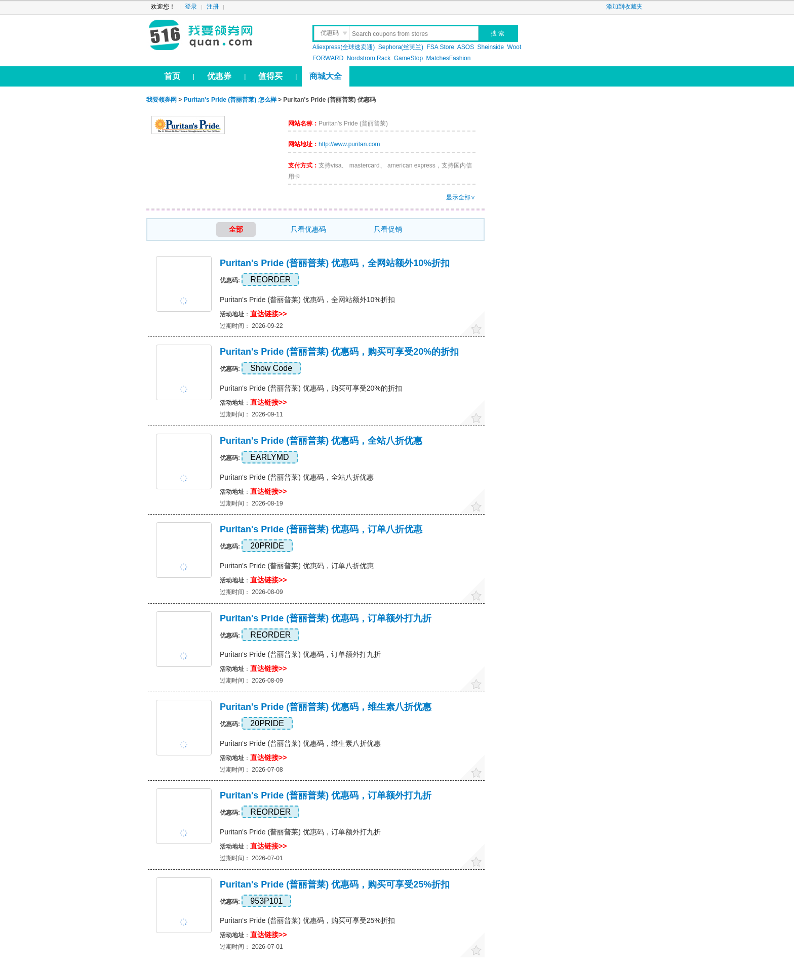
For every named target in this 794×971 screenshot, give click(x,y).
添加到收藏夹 (624, 6)
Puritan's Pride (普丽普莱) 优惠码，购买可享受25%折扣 (335, 884)
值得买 (270, 76)
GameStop (408, 58)
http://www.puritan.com (349, 144)
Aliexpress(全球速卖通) (343, 47)
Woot (514, 47)
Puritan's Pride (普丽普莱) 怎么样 (230, 99)
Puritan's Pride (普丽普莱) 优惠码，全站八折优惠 (321, 441)
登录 (191, 6)
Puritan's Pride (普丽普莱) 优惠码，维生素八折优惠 (325, 707)
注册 (213, 6)
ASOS (465, 47)
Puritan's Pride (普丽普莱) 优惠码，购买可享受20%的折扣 (339, 352)
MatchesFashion (448, 58)
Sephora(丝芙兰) (400, 47)
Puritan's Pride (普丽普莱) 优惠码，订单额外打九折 (325, 618)
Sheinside (491, 47)
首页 (172, 76)
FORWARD (328, 58)
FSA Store (440, 47)
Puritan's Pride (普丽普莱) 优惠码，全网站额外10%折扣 (335, 263)
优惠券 (219, 76)
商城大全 (325, 76)
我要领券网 (223, 35)
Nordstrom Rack (369, 58)
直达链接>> (268, 314)
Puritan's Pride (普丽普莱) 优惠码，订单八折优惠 (321, 529)
